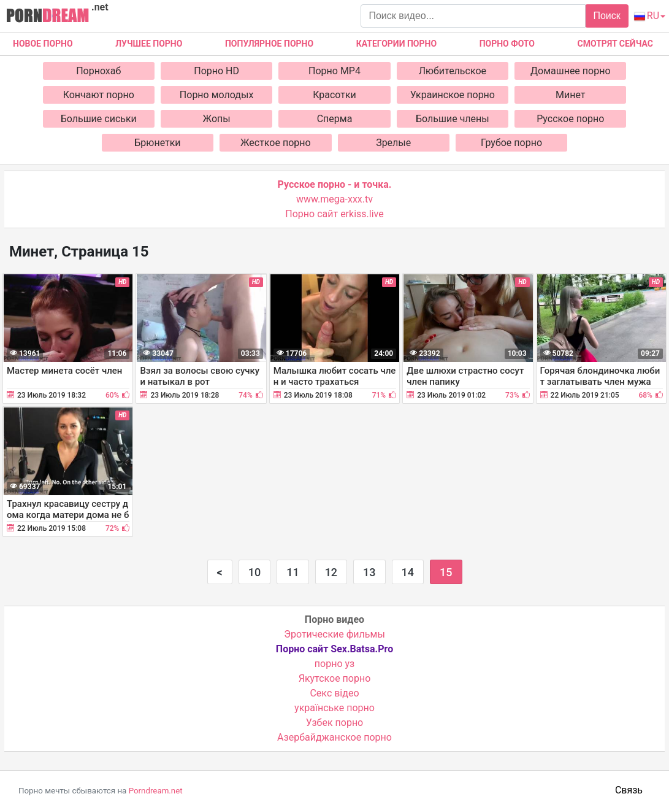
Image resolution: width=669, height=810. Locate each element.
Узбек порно (335, 722)
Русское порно (570, 119)
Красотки (334, 95)
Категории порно (396, 43)
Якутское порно (335, 678)
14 (408, 572)
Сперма (335, 119)
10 (254, 572)
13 (369, 572)
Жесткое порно (275, 142)
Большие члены (452, 119)
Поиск (606, 15)
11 (292, 572)
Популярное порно (269, 43)
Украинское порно (452, 95)
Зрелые (393, 142)
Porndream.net (156, 790)
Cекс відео (334, 693)
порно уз (334, 663)
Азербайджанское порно (334, 737)
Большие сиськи (99, 119)
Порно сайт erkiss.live (334, 214)
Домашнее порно (570, 71)
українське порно (334, 708)
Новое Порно (43, 43)
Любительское (452, 71)
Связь (629, 790)
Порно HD (216, 71)
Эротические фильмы (334, 634)
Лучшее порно (148, 43)
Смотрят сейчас (615, 43)
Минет (571, 95)
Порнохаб (98, 71)
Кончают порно (98, 95)
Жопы (217, 119)
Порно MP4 (334, 71)
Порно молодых (217, 95)
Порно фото (507, 43)
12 (331, 572)
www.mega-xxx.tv (334, 199)
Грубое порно (511, 142)
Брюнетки (157, 142)
